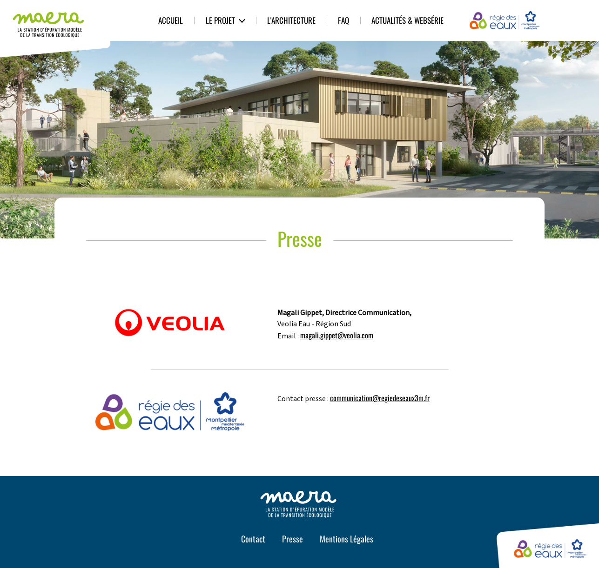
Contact (253, 539)
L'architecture (291, 20)
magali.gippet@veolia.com (336, 335)
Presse (292, 539)
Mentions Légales (346, 539)
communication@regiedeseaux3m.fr (380, 397)
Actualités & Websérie (407, 20)
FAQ (343, 20)
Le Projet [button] (220, 20)
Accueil (170, 20)
